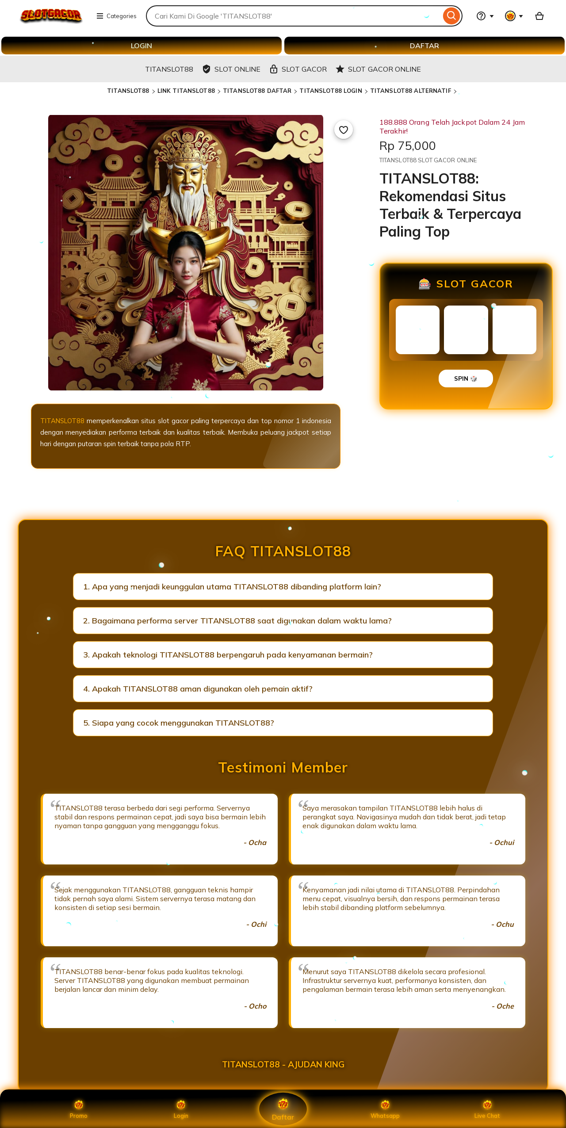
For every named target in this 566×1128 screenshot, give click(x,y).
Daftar (283, 1109)
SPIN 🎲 (466, 378)
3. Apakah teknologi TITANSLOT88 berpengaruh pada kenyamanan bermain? (228, 655)
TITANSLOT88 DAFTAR (257, 90)
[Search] (452, 16)
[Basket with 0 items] (539, 16)
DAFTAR (424, 45)
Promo (79, 1109)
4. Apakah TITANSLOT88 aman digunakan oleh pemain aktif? (198, 689)
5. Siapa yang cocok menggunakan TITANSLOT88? (178, 723)
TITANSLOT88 (128, 90)
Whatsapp (385, 1109)
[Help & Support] (485, 16)
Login (180, 1109)
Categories (116, 16)
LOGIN (141, 45)
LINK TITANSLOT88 (186, 90)
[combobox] (293, 16)
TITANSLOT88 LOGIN (330, 90)
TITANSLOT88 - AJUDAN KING (283, 1064)
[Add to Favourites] (343, 129)
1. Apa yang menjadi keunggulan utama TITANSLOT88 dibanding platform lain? (232, 586)
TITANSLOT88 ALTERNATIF (410, 90)
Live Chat (487, 1109)
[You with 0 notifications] (514, 16)
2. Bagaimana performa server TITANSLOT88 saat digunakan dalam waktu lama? (237, 621)
